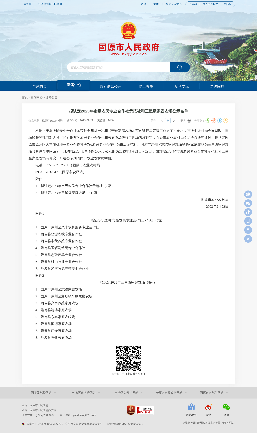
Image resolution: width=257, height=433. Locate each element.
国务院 (27, 4)
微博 (208, 414)
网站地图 (191, 414)
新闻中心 (74, 85)
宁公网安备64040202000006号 (83, 423)
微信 (226, 414)
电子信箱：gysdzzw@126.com (78, 415)
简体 (143, 4)
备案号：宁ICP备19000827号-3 (45, 423)
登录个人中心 (174, 4)
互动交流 (181, 86)
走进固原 (217, 86)
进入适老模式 (210, 4)
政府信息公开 (110, 86)
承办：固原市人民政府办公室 (39, 410)
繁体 (156, 4)
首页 (25, 97)
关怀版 (227, 4)
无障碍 (193, 4)
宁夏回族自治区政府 (50, 4)
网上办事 (146, 86)
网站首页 (39, 86)
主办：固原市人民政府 (35, 405)
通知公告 (51, 97)
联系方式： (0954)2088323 (59, 415)
